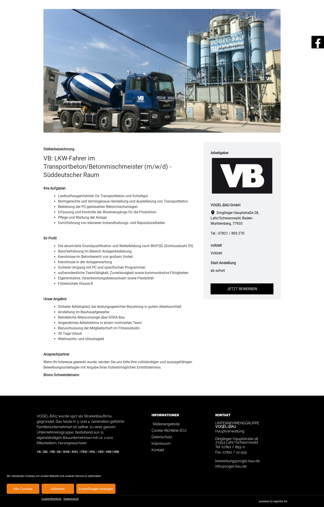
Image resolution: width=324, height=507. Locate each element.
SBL (45, 451)
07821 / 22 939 (234, 452)
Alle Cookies (23, 489)
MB (52, 451)
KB (59, 451)
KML (93, 451)
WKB (66, 451)
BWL (75, 451)
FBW (84, 451)
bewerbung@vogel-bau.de (237, 461)
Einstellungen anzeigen (96, 489)
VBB (108, 451)
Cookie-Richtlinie (51, 499)
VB (39, 451)
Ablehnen (58, 489)
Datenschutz (71, 499)
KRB (116, 451)
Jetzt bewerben (242, 289)
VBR (100, 451)
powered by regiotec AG (273, 501)
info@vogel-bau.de (231, 466)
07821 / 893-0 (233, 447)
